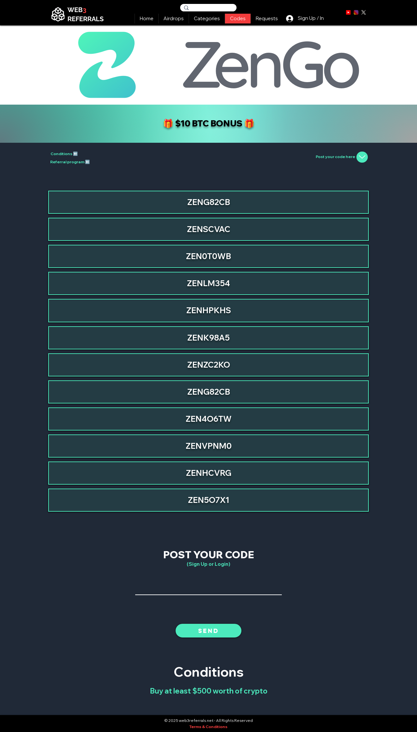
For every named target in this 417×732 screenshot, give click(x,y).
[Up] (362, 157)
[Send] (208, 630)
